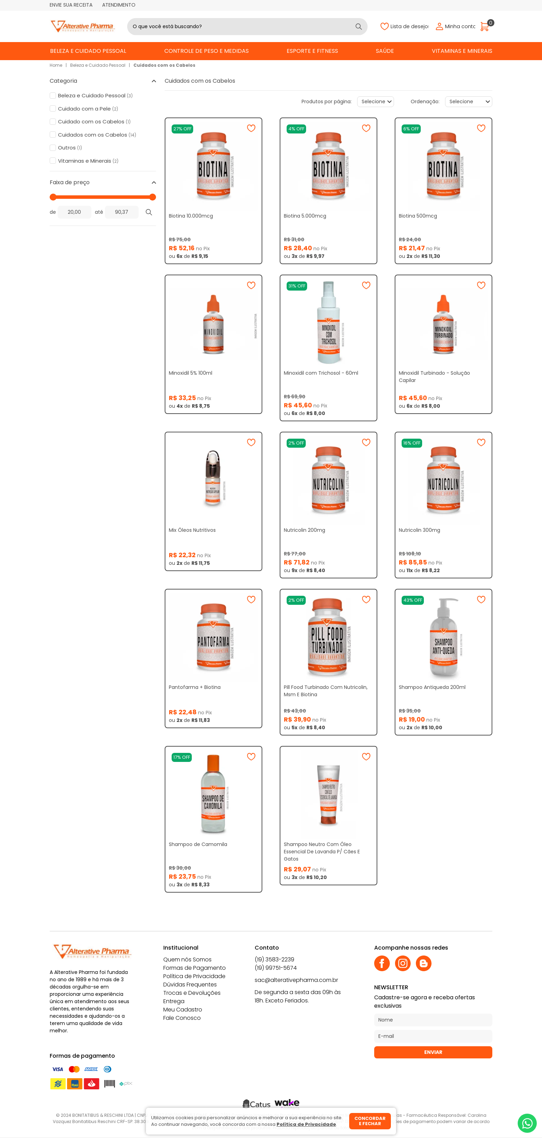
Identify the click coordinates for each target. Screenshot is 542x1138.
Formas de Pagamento (194, 968)
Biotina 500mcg (418, 215)
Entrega (173, 1001)
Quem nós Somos (187, 960)
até (99, 212)
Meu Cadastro (182, 1010)
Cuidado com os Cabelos (94, 121)
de (53, 212)
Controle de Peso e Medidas (206, 51)
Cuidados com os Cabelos (164, 65)
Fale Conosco (182, 1018)
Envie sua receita (71, 4)
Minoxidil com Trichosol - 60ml (321, 372)
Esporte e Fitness (312, 51)
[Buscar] (358, 26)
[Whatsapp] (527, 1123)
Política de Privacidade (194, 976)
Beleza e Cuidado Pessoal (88, 51)
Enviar (433, 1052)
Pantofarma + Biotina (195, 687)
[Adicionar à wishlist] (251, 128)
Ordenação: (425, 101)
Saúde (385, 51)
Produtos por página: (327, 101)
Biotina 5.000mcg (305, 215)
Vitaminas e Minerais (462, 51)
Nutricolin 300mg (419, 530)
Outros (70, 147)
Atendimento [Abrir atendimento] (119, 4)
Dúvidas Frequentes (190, 985)
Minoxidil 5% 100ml (190, 372)
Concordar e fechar (370, 1121)
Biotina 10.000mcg (191, 215)
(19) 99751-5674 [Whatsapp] (276, 968)
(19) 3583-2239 (274, 960)
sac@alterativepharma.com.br (296, 980)
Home (56, 65)
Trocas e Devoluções (192, 993)
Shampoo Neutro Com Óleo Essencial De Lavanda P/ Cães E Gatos (322, 851)
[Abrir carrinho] (486, 26)
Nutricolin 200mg (304, 530)
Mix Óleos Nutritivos (192, 530)
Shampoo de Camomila (198, 844)
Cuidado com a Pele (88, 108)
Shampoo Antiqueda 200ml (432, 687)
